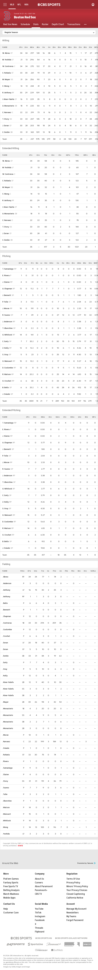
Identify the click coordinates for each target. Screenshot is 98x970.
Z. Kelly (5, 348)
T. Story (5, 119)
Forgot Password (74, 920)
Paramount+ (41, 890)
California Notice (74, 897)
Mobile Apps (9, 897)
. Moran (5, 735)
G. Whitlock (7, 335)
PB (66, 571)
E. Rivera (5, 275)
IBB (94, 155)
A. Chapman (7, 288)
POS (22, 571)
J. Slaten (6, 282)
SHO (72, 417)
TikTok (38, 912)
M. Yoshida (6, 59)
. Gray (4, 669)
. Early (4, 662)
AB (38, 47)
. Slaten (5, 774)
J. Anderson (7, 321)
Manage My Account (76, 908)
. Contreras (7, 623)
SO (90, 47)
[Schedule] (25, 24)
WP (94, 417)
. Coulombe (7, 629)
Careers (39, 882)
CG (50, 417)
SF (59, 155)
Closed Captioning (75, 894)
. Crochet (6, 636)
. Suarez (5, 787)
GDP (68, 155)
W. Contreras (7, 66)
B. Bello (5, 387)
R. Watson (6, 374)
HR (64, 47)
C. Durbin (6, 132)
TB (45, 155)
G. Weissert (7, 361)
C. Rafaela (6, 73)
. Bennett (6, 610)
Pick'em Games (11, 878)
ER (73, 263)
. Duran (5, 642)
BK (86, 417)
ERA (79, 263)
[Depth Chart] (58, 24)
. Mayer (5, 702)
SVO (51, 263)
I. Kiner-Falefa (8, 99)
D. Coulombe (7, 368)
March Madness (11, 894)
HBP (85, 155)
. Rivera (5, 761)
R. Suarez (6, 315)
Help (5, 908)
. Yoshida (6, 834)
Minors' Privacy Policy (77, 886)
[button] (85, 24)
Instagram (40, 916)
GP (20, 47)
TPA (77, 155)
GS (26, 47)
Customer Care (11, 912)
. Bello (5, 603)
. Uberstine (7, 801)
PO (54, 571)
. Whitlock (6, 820)
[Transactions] (74, 24)
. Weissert (6, 814)
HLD (57, 417)
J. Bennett (6, 295)
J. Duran (5, 125)
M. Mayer (6, 79)
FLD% (93, 571)
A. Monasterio (8, 106)
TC (42, 571)
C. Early (5, 341)
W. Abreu (6, 53)
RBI (69, 47)
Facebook (40, 920)
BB (85, 47)
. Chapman (6, 616)
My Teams (71, 916)
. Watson (6, 807)
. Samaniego (7, 768)
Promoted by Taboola (86, 863)
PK (72, 571)
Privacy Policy (73, 882)
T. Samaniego (8, 269)
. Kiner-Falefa (8, 682)
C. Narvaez (6, 112)
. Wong (5, 827)
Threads (39, 928)
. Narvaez (6, 741)
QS (79, 417)
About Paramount (44, 886)
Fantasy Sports (10, 882)
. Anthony (6, 590)
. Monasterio (7, 708)
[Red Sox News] (10, 24)
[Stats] (36, 24)
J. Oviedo (6, 394)
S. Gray (5, 354)
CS (80, 47)
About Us (39, 878)
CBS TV (38, 894)
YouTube (39, 908)
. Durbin (5, 656)
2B (53, 47)
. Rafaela (6, 755)
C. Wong (5, 86)
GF (64, 417)
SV (45, 263)
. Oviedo (5, 748)
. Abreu (5, 577)
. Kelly (5, 675)
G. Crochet (6, 381)
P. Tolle (5, 302)
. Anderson (6, 583)
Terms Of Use (73, 878)
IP (32, 263)
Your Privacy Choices (76, 890)
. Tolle (4, 794)
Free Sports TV (10, 886)
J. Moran (5, 308)
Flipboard (39, 931)
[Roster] (45, 24)
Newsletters (72, 912)
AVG (32, 47)
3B (59, 47)
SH (52, 155)
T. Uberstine (7, 328)
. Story (5, 781)
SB (75, 47)
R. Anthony (6, 92)
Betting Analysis (11, 890)
